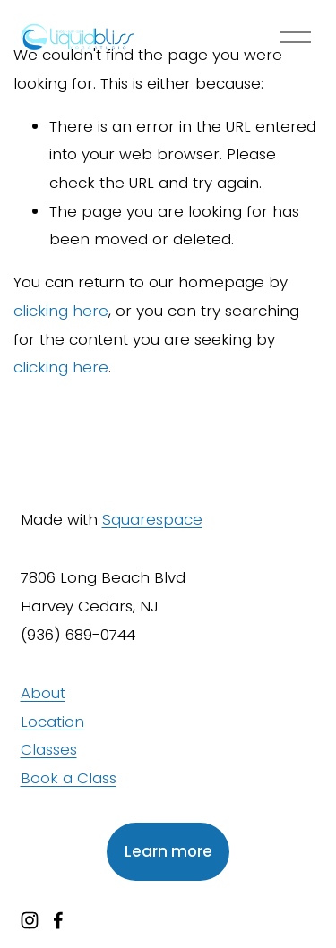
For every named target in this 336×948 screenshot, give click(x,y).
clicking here (60, 310)
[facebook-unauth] (58, 920)
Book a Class (68, 778)
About (43, 693)
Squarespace (152, 519)
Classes (49, 749)
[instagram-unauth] (30, 920)
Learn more (168, 851)
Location (52, 721)
